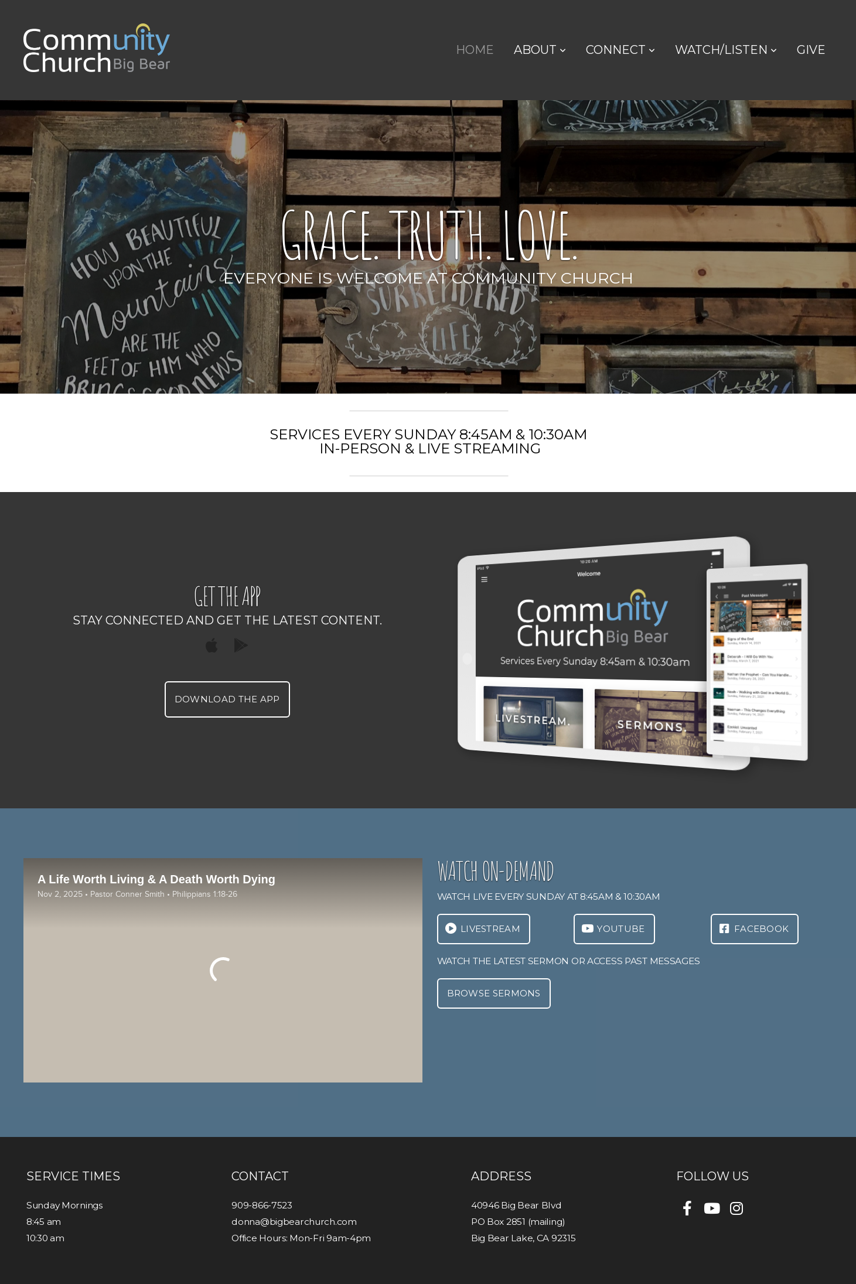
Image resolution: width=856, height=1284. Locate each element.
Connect (620, 50)
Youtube (613, 928)
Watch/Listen (726, 50)
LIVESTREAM (482, 928)
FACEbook (753, 928)
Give (811, 50)
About (540, 50)
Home (475, 50)
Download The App (227, 699)
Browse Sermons (494, 993)
